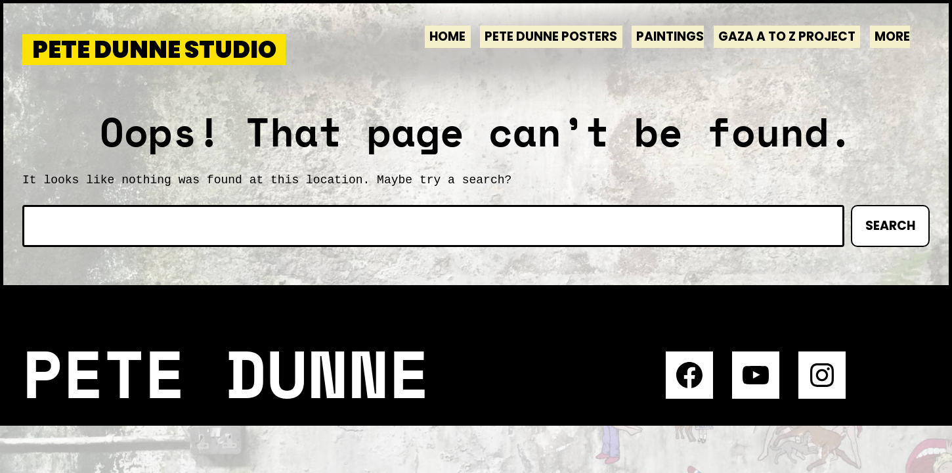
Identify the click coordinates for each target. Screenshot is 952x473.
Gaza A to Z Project (786, 36)
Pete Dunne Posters (551, 36)
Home (447, 36)
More (892, 36)
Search (890, 226)
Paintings (670, 36)
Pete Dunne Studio (154, 49)
